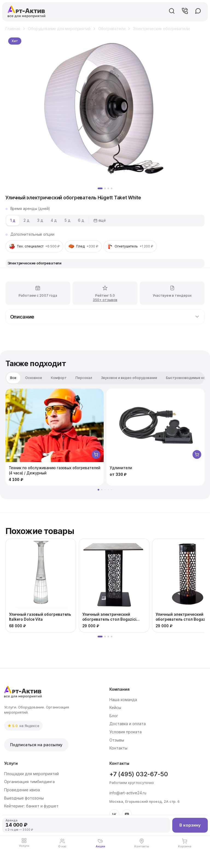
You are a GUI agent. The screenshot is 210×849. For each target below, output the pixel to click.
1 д (12, 220)
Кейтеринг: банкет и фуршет (31, 806)
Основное (33, 378)
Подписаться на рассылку (36, 744)
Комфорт (59, 378)
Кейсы (115, 707)
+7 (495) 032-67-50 (138, 774)
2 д (27, 220)
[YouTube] (127, 814)
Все (13, 378)
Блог (113, 715)
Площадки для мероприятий (31, 773)
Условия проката (125, 732)
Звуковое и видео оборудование (129, 378)
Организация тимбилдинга (29, 781)
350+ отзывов (105, 303)
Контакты (118, 748)
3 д (40, 220)
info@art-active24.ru (127, 792)
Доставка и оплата (127, 723)
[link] (23, 726)
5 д (68, 220)
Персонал (83, 378)
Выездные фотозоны (24, 798)
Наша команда (123, 699)
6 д (81, 220)
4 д (54, 220)
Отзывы (116, 740)
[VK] (114, 814)
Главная (13, 28)
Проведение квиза (22, 789)
